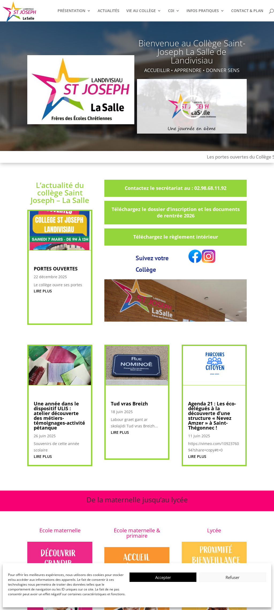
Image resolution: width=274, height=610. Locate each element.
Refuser (232, 577)
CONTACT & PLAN (247, 11)
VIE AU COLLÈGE (141, 11)
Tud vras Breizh (129, 403)
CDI (171, 11)
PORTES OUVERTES (56, 268)
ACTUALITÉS (108, 11)
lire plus (43, 290)
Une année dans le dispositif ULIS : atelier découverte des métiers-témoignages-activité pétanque (59, 415)
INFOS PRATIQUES (203, 11)
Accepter (163, 577)
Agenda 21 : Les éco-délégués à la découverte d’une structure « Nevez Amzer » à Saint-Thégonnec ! (212, 415)
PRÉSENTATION (71, 11)
